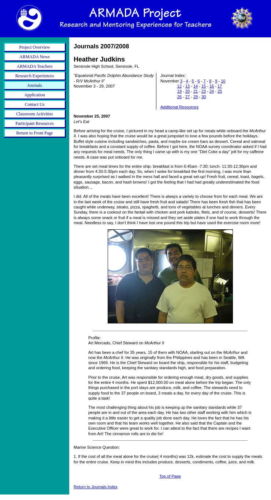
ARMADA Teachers (35, 66)
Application (34, 94)
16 (211, 86)
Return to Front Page (34, 133)
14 (195, 86)
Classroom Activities (34, 113)
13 (187, 86)
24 (211, 91)
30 (203, 97)
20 (187, 91)
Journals (34, 85)
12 (179, 86)
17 (220, 86)
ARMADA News (34, 56)
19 (179, 91)
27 (187, 97)
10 (223, 81)
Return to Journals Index (96, 487)
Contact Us (35, 104)
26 (179, 97)
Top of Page (170, 476)
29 (195, 97)
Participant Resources (34, 123)
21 (195, 91)
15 (203, 86)
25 (220, 91)
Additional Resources (179, 107)
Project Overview (34, 47)
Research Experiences (34, 75)
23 (203, 91)
